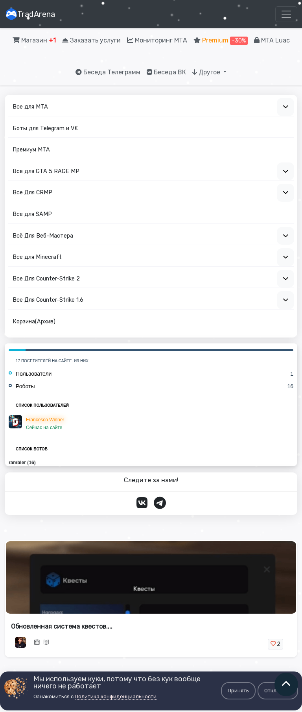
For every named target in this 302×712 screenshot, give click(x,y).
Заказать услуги (91, 40)
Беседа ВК (166, 72)
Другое (207, 72)
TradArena (30, 14)
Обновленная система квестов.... (61, 626)
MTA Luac (272, 40)
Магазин (34, 40)
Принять (238, 691)
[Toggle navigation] (286, 14)
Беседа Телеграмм (108, 72)
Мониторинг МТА (157, 40)
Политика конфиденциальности (116, 696)
